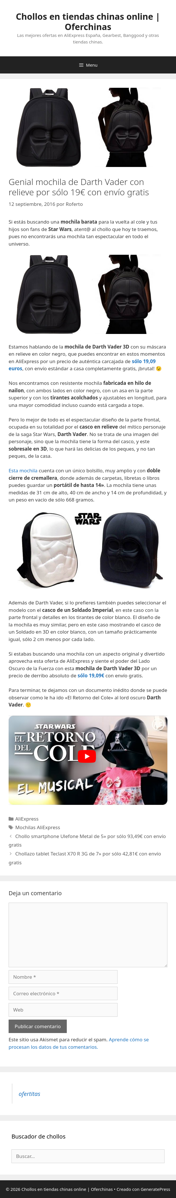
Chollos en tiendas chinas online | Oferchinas (88, 22)
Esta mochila (23, 470)
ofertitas (29, 1094)
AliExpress (26, 818)
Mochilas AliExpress (37, 827)
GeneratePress (155, 1189)
